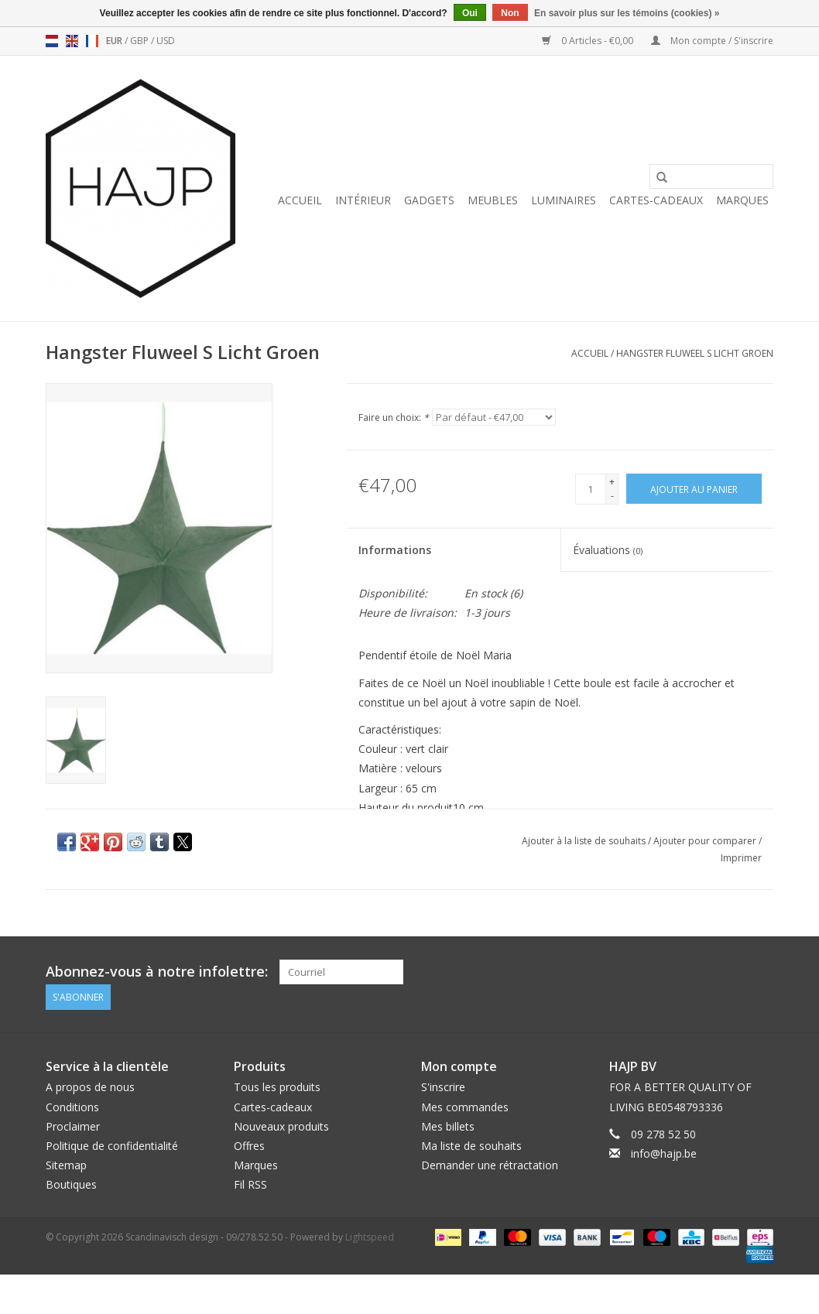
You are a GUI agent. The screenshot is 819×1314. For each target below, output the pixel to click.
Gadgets (429, 200)
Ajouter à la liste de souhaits (585, 840)
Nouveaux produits (281, 1125)
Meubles (493, 200)
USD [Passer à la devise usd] (165, 40)
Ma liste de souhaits (471, 1145)
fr (92, 41)
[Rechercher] (711, 176)
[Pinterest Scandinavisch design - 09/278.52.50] (733, 972)
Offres (249, 1145)
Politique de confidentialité (112, 1145)
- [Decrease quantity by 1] (612, 495)
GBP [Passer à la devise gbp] (140, 40)
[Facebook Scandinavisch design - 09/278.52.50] (705, 972)
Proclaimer (73, 1125)
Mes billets (448, 1125)
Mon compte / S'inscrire (712, 40)
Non (510, 13)
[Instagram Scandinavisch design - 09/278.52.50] (761, 972)
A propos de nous (90, 1087)
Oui (470, 13)
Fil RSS (250, 1184)
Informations (394, 549)
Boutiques (71, 1184)
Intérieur (363, 200)
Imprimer (741, 857)
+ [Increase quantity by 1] (612, 481)
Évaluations (608, 549)
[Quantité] (590, 489)
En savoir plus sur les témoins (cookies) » (626, 13)
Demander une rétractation (489, 1165)
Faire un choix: (393, 417)
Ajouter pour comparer (706, 840)
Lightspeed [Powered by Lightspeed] (369, 1237)
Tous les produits (277, 1087)
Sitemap (66, 1165)
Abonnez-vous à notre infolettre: (157, 971)
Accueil (300, 200)
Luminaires (563, 200)
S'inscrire (443, 1087)
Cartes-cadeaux (656, 200)
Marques (742, 200)
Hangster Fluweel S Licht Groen (694, 353)
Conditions (72, 1106)
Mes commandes (465, 1106)
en (72, 41)
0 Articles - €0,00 (589, 40)
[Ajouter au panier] (694, 489)
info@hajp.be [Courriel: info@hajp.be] (664, 1153)
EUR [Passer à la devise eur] (115, 40)
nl (52, 41)
